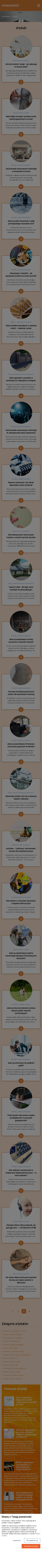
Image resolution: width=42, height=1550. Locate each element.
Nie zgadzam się (32, 1540)
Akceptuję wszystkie (31, 1546)
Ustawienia (16, 1540)
